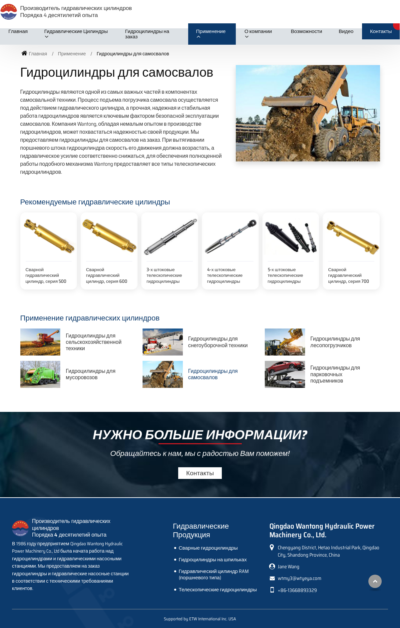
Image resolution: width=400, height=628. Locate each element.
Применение (72, 53)
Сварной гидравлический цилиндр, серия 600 (106, 275)
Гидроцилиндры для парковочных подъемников (335, 374)
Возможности (306, 31)
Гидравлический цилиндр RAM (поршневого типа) (214, 574)
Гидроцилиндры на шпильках (213, 560)
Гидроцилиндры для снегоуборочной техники (218, 342)
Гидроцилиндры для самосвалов (213, 374)
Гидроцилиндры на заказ (147, 34)
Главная (18, 31)
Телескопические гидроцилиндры (218, 590)
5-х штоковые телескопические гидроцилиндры (285, 275)
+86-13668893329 (297, 590)
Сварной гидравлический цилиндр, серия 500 (46, 275)
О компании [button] (258, 31)
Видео (346, 31)
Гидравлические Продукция (201, 530)
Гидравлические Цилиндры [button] (76, 31)
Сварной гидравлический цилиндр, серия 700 (348, 275)
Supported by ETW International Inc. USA (200, 618)
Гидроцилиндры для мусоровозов (90, 374)
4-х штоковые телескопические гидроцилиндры (225, 275)
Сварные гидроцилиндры (208, 548)
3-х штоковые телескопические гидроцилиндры (164, 275)
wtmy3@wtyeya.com (299, 578)
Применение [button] (211, 31)
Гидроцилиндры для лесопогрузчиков (335, 342)
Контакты (381, 31)
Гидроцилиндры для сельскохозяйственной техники (93, 342)
